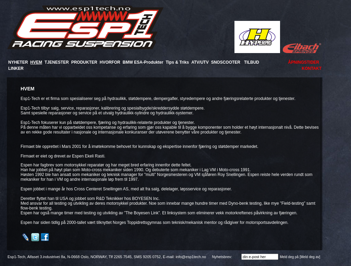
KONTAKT (312, 68)
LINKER (16, 68)
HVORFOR (110, 62)
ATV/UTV (199, 62)
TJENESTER (57, 62)
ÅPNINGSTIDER (303, 62)
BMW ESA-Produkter (143, 62)
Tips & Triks (177, 62)
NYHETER (18, 62)
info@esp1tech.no (191, 257)
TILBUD (251, 62)
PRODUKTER (84, 62)
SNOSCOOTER (225, 62)
